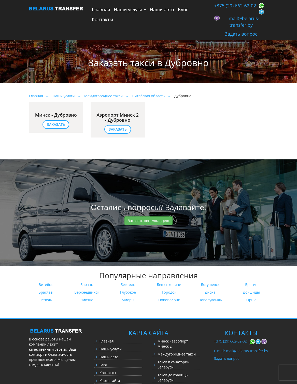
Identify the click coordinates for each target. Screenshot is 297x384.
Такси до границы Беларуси (173, 377)
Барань (86, 284)
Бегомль (128, 284)
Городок (169, 292)
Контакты (102, 19)
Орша (251, 299)
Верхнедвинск (86, 292)
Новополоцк (169, 299)
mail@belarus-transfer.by (244, 21)
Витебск (46, 284)
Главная (101, 9)
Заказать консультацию (148, 220)
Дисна (210, 292)
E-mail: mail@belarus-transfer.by (241, 350)
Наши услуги (130, 9)
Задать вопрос (241, 34)
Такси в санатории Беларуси (174, 364)
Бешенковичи (169, 284)
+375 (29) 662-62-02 (235, 6)
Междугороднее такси (177, 354)
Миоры (128, 299)
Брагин (251, 284)
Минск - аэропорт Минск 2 (173, 344)
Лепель (45, 299)
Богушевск (210, 284)
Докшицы (251, 292)
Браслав (46, 292)
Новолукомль (210, 299)
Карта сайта (110, 380)
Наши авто (162, 9)
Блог (183, 9)
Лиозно (86, 299)
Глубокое (128, 292)
